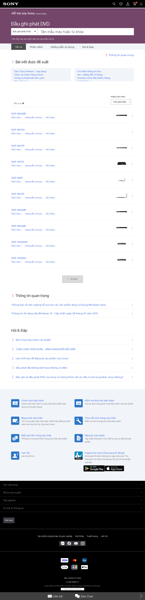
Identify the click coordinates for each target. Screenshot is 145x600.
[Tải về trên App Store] (114, 468)
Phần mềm (36, 46)
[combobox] (72, 31)
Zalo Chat (84, 596)
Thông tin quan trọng (121, 55)
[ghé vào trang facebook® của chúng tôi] (69, 543)
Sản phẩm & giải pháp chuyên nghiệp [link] (55, 536)
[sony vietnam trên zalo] (62, 543)
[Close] (142, 596)
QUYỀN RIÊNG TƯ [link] (72, 582)
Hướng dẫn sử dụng (62, 46)
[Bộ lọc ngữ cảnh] (24, 31)
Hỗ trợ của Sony (23, 13)
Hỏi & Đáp (88, 46)
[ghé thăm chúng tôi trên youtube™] (76, 543)
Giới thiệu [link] (79, 536)
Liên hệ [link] (104, 536)
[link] (9, 520)
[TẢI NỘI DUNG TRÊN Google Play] (95, 468)
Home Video (41, 13)
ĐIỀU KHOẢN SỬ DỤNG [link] (72, 578)
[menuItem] (121, 4)
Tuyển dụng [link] (92, 536)
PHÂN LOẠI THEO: (118, 96)
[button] (72, 484)
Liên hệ (55, 596)
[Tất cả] (18, 47)
